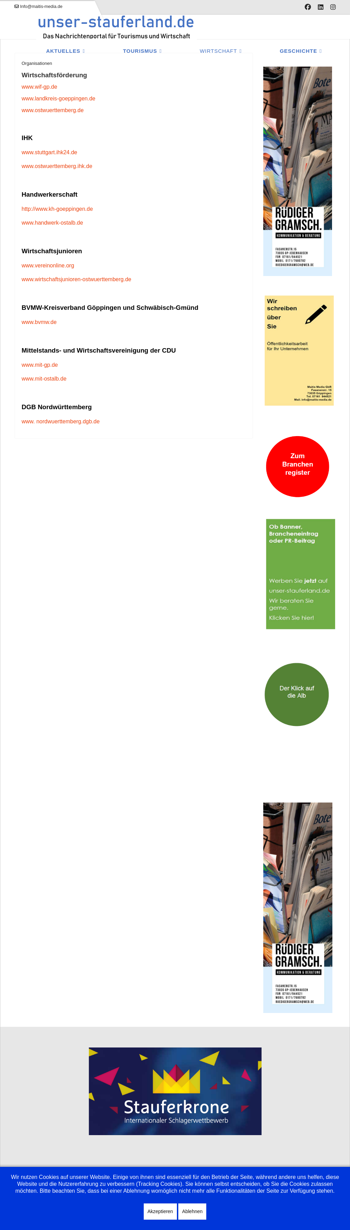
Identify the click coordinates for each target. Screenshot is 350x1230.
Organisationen (37, 63)
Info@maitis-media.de (41, 6)
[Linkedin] (320, 7)
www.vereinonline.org (48, 265)
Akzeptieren (160, 1211)
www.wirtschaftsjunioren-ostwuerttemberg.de (76, 279)
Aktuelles (63, 51)
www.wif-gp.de (39, 87)
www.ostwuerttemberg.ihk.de (57, 166)
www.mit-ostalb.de (44, 379)
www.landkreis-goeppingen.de (58, 98)
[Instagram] (333, 7)
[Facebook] (308, 7)
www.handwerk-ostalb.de (52, 223)
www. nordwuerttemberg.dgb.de (61, 421)
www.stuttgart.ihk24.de (49, 152)
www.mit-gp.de (40, 365)
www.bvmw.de (39, 322)
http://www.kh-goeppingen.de (57, 209)
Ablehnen (192, 1211)
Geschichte (298, 51)
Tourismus (140, 51)
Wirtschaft (218, 51)
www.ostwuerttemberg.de (53, 110)
